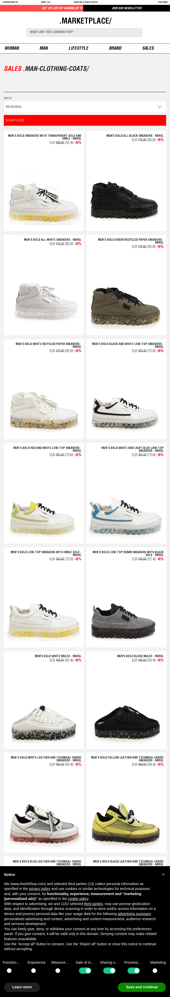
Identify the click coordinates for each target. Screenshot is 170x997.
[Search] (84, 32)
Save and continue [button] (142, 987)
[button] (163, 874)
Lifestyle (78, 49)
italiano (163, 2)
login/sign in (10, 2)
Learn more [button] (22, 987)
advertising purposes (134, 914)
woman (11, 49)
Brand (115, 49)
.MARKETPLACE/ (85, 22)
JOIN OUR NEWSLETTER (126, 8)
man (43, 49)
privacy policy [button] (39, 889)
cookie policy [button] (78, 899)
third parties (93, 904)
